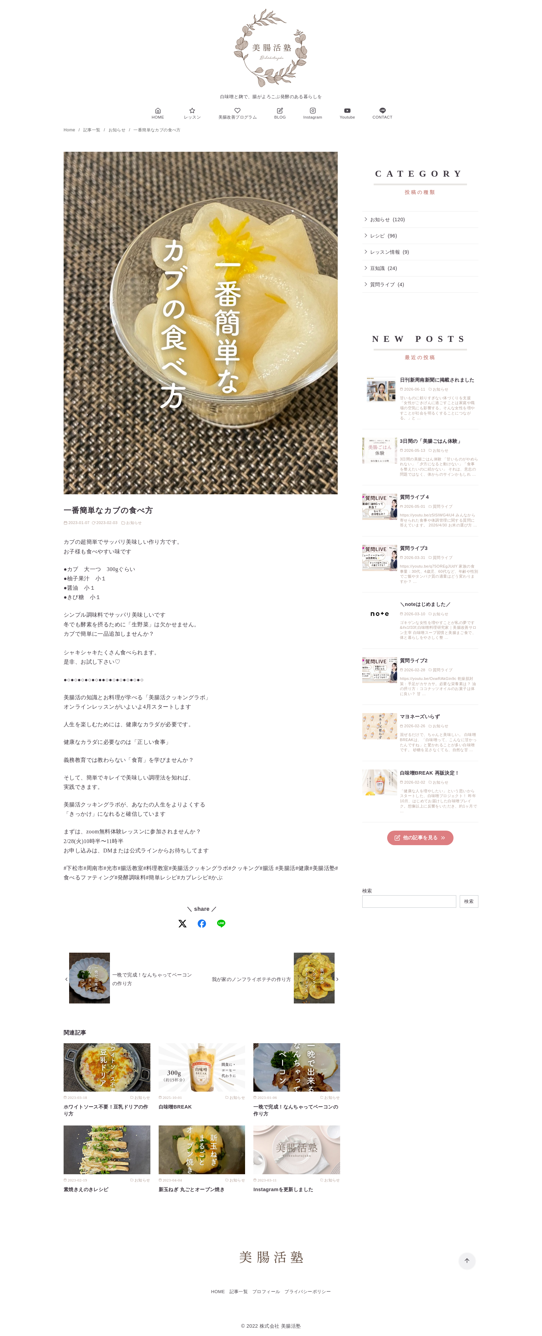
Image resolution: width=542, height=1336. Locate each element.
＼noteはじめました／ (425, 604)
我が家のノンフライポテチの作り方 (251, 979)
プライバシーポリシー (307, 1291)
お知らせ (118, 130)
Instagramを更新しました (283, 1189)
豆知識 (377, 268)
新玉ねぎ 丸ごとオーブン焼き (192, 1189)
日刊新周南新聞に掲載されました (437, 380)
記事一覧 (92, 130)
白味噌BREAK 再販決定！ (430, 773)
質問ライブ (382, 284)
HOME (218, 1291)
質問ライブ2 (414, 660)
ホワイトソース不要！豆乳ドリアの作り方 (106, 1110)
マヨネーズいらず (420, 716)
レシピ (377, 236)
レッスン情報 (385, 252)
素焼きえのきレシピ (86, 1189)
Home (70, 130)
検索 (367, 891)
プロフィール (266, 1291)
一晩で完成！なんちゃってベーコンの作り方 (152, 979)
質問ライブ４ (415, 497)
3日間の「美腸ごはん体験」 (431, 441)
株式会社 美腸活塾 (280, 1326)
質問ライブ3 (414, 548)
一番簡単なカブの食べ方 (156, 130)
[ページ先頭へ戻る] (467, 1261)
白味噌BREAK (175, 1107)
